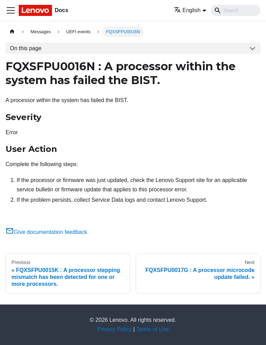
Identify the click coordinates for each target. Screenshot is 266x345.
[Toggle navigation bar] (11, 10)
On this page (26, 48)
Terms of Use (152, 329)
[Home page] (12, 31)
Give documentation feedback (46, 232)
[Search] (235, 10)
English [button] (187, 10)
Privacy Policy (114, 329)
